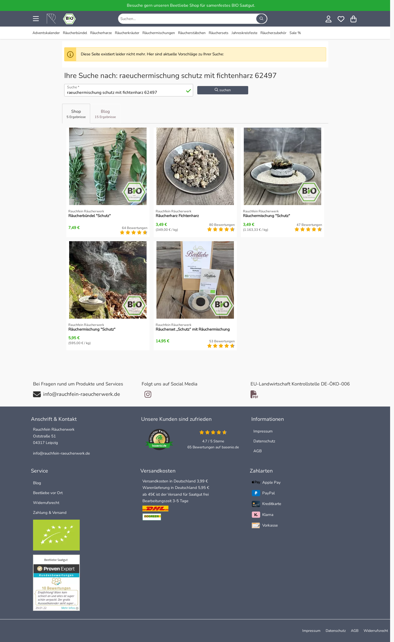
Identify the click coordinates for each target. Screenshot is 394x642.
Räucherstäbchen (192, 32)
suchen (223, 90)
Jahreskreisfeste (244, 32)
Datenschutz (264, 441)
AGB (257, 451)
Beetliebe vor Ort (48, 492)
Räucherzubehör (273, 32)
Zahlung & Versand (50, 512)
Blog (37, 483)
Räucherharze (101, 32)
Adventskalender (46, 32)
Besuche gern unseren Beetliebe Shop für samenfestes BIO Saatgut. (191, 5)
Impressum (263, 431)
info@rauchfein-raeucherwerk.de (61, 453)
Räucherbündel (75, 32)
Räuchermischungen (158, 32)
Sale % (295, 32)
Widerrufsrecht (46, 502)
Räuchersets (218, 32)
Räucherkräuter (127, 32)
